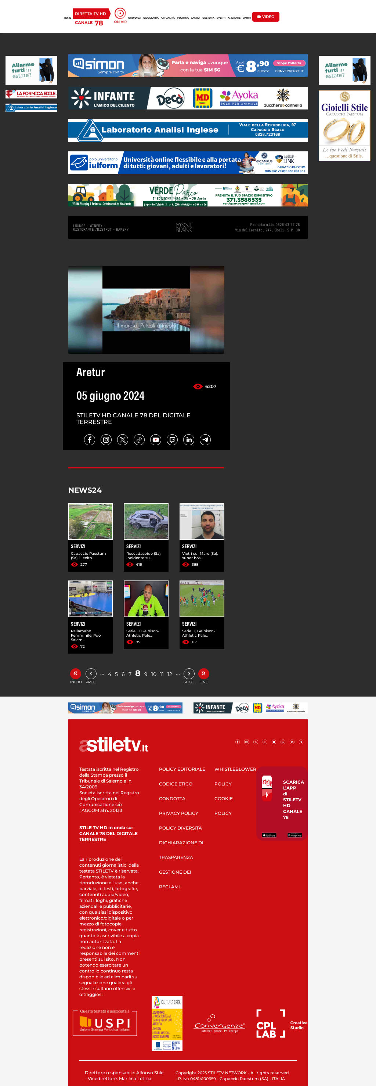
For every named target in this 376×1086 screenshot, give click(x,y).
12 (169, 674)
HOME (67, 18)
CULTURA (208, 18)
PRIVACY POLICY (178, 813)
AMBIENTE (234, 18)
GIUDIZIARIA (151, 18)
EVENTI (221, 18)
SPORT (247, 18)
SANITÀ (195, 18)
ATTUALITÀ (168, 18)
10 (153, 674)
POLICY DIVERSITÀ (180, 828)
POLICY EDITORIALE (182, 769)
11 (162, 674)
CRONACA (134, 18)
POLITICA (183, 18)
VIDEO (265, 16)
